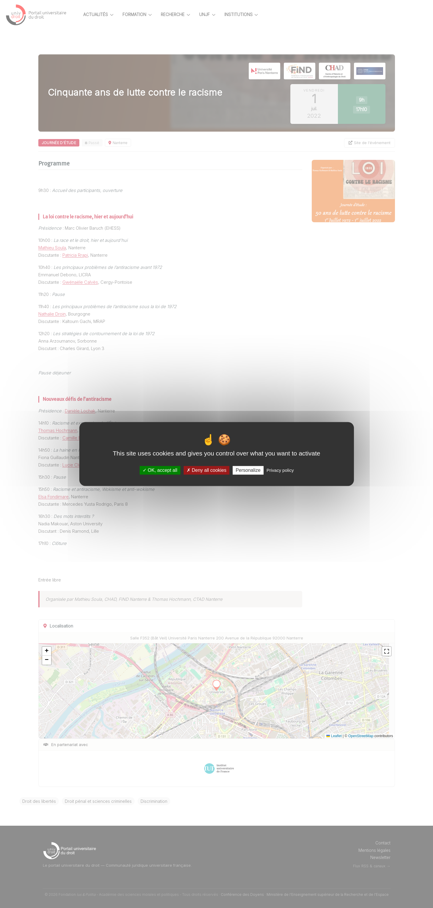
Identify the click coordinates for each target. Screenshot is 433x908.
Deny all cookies (206, 470)
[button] (64, 651)
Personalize (248, 470)
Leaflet (336, 736)
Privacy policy (280, 470)
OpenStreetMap (363, 736)
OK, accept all (160, 470)
